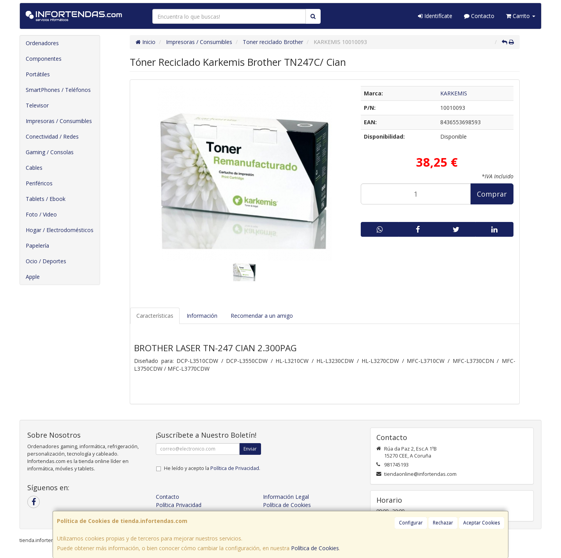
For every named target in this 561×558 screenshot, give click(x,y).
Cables (34, 167)
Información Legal (286, 496)
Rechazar (443, 522)
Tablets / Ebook (45, 198)
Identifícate (435, 15)
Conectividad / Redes (52, 136)
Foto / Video (41, 214)
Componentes (44, 58)
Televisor (37, 105)
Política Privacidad (178, 505)
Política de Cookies (315, 548)
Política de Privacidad (234, 468)
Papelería (37, 245)
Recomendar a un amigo (262, 315)
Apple (33, 276)
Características (154, 315)
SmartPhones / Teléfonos (58, 89)
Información (202, 315)
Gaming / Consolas (50, 152)
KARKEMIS (453, 93)
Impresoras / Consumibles (59, 121)
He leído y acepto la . (212, 468)
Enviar (250, 448)
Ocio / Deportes (46, 261)
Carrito (520, 15)
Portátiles (38, 74)
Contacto (479, 15)
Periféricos (39, 183)
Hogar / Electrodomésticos (60, 230)
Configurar (411, 522)
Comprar (492, 194)
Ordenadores (42, 43)
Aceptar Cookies (481, 522)
